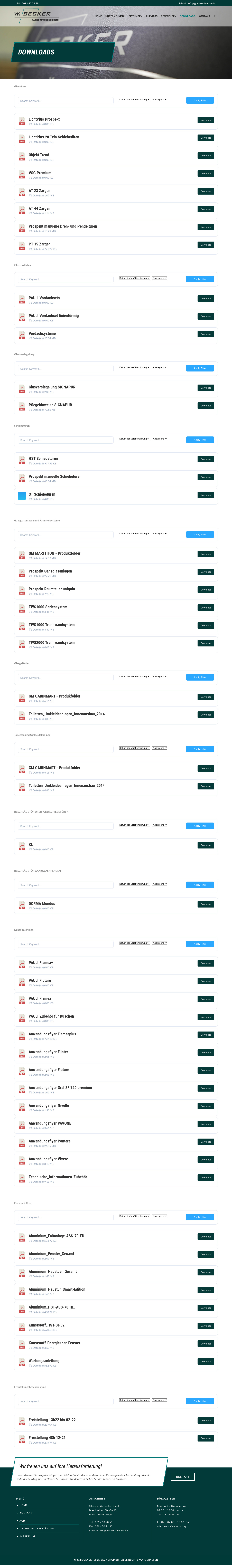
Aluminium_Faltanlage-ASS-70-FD (56, 1236)
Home (23, 1505)
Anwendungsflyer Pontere (49, 1141)
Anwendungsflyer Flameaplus (52, 1034)
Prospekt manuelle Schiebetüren (55, 476)
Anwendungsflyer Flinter (48, 1051)
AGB (22, 1520)
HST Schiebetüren (43, 458)
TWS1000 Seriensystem (48, 607)
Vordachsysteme (42, 333)
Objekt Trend (39, 154)
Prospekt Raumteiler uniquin (52, 589)
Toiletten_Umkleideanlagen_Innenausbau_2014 (67, 714)
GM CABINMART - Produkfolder (54, 696)
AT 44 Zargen (39, 208)
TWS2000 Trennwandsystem (52, 642)
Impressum (27, 1536)
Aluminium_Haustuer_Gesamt (53, 1271)
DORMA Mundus (42, 903)
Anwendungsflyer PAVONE (50, 1123)
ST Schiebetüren (42, 494)
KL (31, 844)
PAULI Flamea (40, 998)
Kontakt (182, 1476)
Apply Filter (200, 100)
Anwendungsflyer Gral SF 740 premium (60, 1087)
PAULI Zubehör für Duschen (51, 1016)
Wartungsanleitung (44, 1360)
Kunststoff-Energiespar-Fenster (54, 1343)
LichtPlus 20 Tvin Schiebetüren (54, 137)
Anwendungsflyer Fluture (49, 1069)
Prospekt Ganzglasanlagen (50, 571)
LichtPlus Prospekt (44, 119)
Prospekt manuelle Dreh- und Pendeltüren (63, 226)
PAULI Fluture (40, 980)
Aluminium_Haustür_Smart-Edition (57, 1289)
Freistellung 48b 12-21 (47, 1437)
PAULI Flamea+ (41, 962)
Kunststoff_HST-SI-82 (46, 1325)
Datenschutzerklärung (37, 1528)
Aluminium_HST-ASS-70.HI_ (52, 1307)
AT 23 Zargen (39, 190)
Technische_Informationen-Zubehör (58, 1177)
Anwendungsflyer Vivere (48, 1159)
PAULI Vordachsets (44, 297)
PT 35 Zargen (40, 244)
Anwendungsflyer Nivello (49, 1105)
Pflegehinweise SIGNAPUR (50, 405)
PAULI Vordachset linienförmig (54, 315)
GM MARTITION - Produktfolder (54, 553)
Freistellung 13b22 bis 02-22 (52, 1419)
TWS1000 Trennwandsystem (52, 624)
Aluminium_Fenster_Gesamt (51, 1253)
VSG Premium (40, 172)
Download (205, 119)
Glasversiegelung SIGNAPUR (52, 387)
